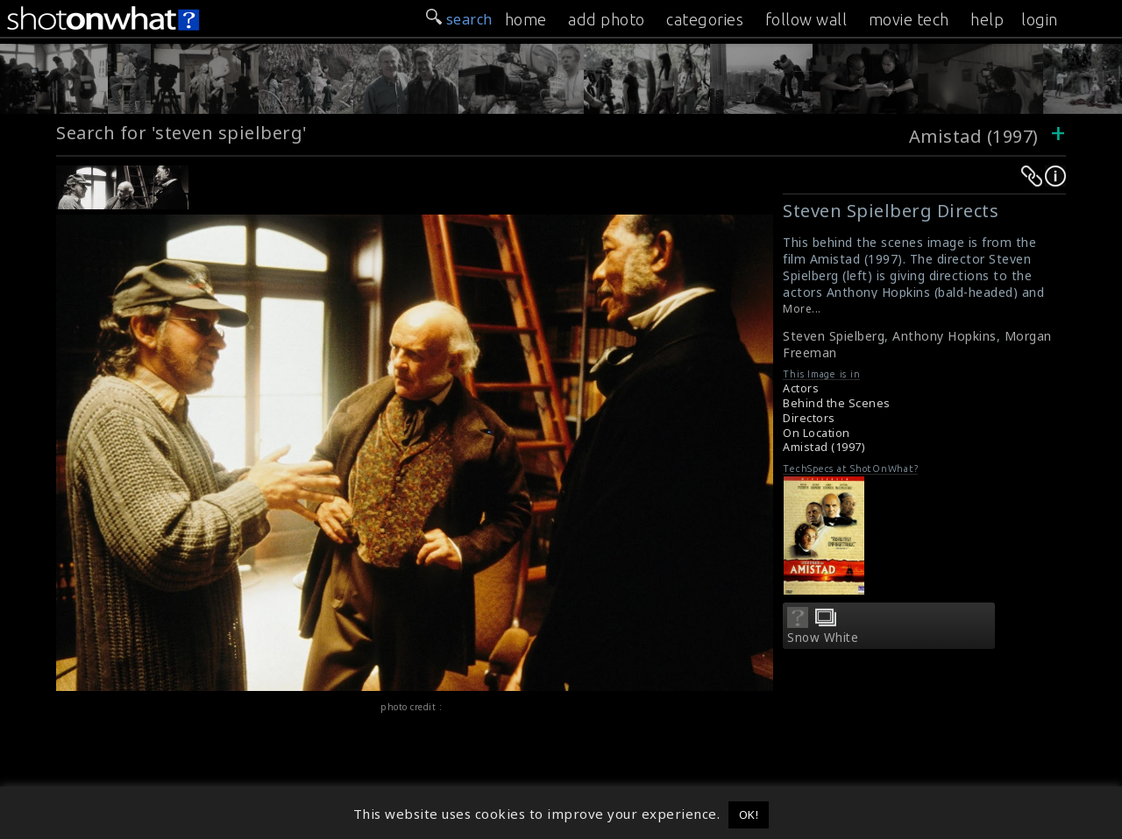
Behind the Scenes (837, 403)
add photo (606, 19)
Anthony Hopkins (944, 336)
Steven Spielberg (833, 336)
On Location (816, 433)
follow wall (806, 19)
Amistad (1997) (974, 136)
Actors (801, 388)
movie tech (909, 19)
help (987, 19)
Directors (809, 418)
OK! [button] (749, 814)
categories (704, 19)
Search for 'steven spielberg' (182, 133)
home (526, 19)
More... (802, 308)
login (1039, 19)
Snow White (822, 637)
